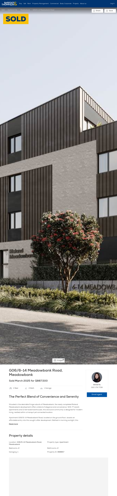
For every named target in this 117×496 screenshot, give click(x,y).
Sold (3, 10)
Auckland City (12, 10)
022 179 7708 (97, 387)
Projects (76, 3)
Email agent (97, 395)
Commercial (54, 3)
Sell (25, 3)
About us (83, 3)
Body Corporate (65, 3)
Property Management (40, 3)
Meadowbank (25, 10)
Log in (112, 3)
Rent (29, 3)
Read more (13, 424)
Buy (20, 3)
